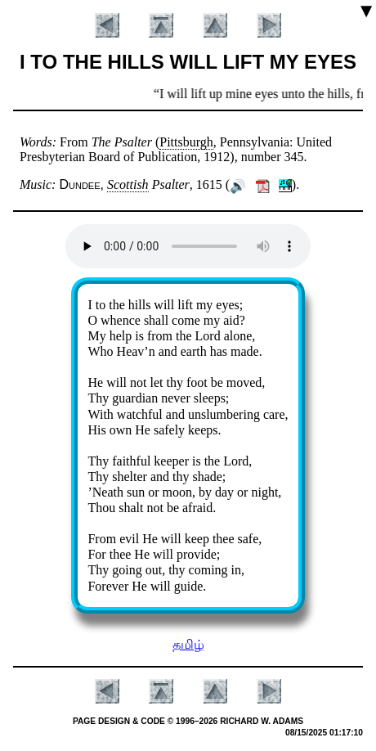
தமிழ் (188, 644)
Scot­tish (128, 184)
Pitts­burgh (186, 142)
